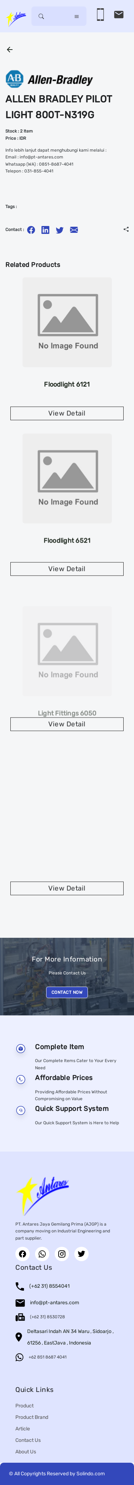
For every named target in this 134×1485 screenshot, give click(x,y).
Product (24, 1406)
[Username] (59, 16)
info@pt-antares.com (54, 1303)
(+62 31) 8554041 (49, 1286)
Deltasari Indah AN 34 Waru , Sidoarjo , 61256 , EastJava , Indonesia (70, 1337)
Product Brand (31, 1417)
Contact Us (28, 1440)
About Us (25, 1452)
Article (22, 1429)
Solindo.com (90, 1474)
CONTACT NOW (67, 992)
